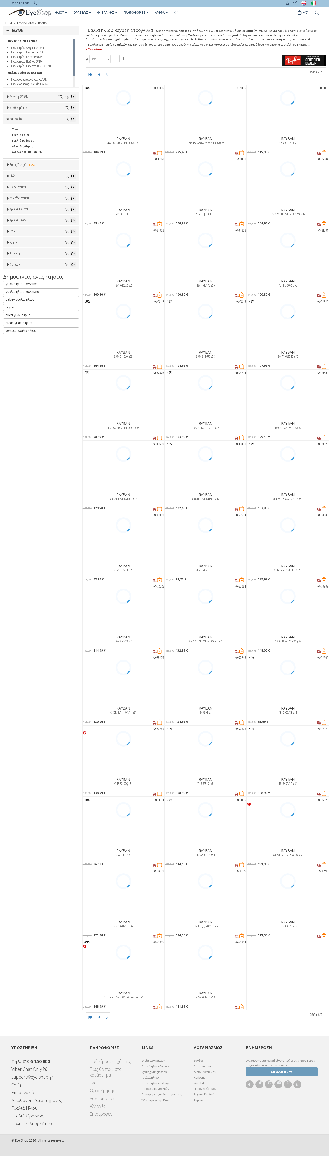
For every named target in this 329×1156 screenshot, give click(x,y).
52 (13, 124)
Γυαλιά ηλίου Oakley (155, 1083)
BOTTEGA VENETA (23, 370)
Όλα (16, 170)
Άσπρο (18, 466)
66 (13, 135)
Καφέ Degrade (23, 543)
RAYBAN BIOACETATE (25, 717)
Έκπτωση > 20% (22, 667)
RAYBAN (43, 23)
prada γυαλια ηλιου (19, 780)
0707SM (16, 434)
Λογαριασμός (202, 1066)
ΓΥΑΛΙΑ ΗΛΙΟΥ (25, 23)
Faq (93, 1083)
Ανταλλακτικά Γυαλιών (27, 216)
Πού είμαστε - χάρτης (110, 1061)
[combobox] (100, 59)
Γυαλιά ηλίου (150, 1077)
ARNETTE (17, 353)
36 (42, 113)
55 (42, 124)
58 (72, 124)
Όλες (17, 656)
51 (72, 118)
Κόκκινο (19, 494)
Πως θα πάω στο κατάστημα (106, 1072)
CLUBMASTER (20, 630)
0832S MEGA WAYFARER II (27, 440)
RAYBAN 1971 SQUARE (25, 711)
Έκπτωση (15, 645)
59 (13, 130)
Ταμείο (198, 1100)
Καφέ (17, 537)
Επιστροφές (101, 1114)
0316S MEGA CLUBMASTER (28, 417)
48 (42, 118)
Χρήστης (199, 1077)
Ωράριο (18, 1085)
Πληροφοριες (136, 12)
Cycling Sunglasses (154, 1072)
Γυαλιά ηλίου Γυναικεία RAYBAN (28, 52)
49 (52, 118)
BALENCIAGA (19, 358)
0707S (15, 429)
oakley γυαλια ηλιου (20, 757)
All (13, 569)
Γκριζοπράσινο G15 (26, 549)
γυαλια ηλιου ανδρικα (21, 741)
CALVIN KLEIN (20, 387)
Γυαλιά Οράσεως (23, 205)
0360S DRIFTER (21, 423)
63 (52, 130)
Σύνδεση (199, 1061)
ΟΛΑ (14, 107)
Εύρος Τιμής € (23, 228)
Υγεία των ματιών (153, 1061)
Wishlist (199, 1083)
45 (23, 118)
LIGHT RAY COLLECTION (26, 700)
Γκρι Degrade (22, 532)
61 (33, 130)
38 (62, 113)
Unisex (16, 273)
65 (72, 130)
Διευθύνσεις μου (205, 1072)
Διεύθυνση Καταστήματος (36, 1100)
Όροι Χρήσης (102, 1090)
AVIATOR (17, 613)
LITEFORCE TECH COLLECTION (30, 706)
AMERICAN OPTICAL (24, 342)
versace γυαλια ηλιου (21, 788)
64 (62, 130)
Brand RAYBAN (18, 319)
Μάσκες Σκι (19, 301)
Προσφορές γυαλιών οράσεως (162, 1094)
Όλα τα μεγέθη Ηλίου (156, 1100)
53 (23, 124)
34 (23, 113)
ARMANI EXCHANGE (23, 347)
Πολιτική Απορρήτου (31, 1124)
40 (72, 113)
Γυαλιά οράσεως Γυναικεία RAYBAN (29, 84)
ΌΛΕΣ (15, 689)
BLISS (15, 364)
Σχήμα (13, 591)
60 (23, 130)
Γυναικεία (18, 290)
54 (33, 124)
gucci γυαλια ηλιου (19, 772)
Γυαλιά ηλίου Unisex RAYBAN (26, 57)
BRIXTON (18, 375)
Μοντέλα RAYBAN (19, 395)
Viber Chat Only (29, 1069)
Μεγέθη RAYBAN (19, 96)
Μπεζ (17, 472)
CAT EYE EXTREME (22, 624)
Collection (15, 678)
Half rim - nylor (22, 580)
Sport (15, 279)
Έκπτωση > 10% (22, 662)
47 (33, 118)
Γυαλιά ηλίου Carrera (156, 1066)
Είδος (13, 256)
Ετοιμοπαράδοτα (25, 159)
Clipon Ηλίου (22, 520)
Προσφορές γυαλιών (155, 1089)
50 (62, 118)
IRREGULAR (19, 636)
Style (13, 558)
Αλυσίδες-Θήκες (22, 210)
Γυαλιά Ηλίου (20, 199)
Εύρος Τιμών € (19, 239)
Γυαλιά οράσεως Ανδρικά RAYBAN (29, 79)
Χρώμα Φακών (18, 504)
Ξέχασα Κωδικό (204, 1094)
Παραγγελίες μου (205, 1089)
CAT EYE (16, 619)
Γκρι (16, 526)
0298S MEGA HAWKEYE (25, 412)
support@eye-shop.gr (32, 1077)
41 (13, 118)
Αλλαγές (97, 1106)
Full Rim (17, 575)
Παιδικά (17, 295)
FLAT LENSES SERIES (24, 694)
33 (13, 113)
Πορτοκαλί (21, 483)
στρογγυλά (19, 607)
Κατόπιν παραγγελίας (28, 164)
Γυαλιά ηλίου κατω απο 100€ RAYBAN (31, 66)
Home (9, 23)
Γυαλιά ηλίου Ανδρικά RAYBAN (27, 47)
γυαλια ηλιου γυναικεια (22, 749)
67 (23, 135)
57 (62, 124)
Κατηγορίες (16, 182)
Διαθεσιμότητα (18, 148)
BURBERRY (18, 381)
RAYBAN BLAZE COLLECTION (29, 723)
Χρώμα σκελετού (19, 450)
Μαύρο (18, 489)
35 (33, 113)
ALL (16, 461)
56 (52, 124)
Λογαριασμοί (102, 1098)
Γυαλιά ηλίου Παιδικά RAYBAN (27, 61)
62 (42, 130)
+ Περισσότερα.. (94, 49)
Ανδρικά (17, 284)
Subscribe (281, 1072)
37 (52, 113)
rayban (10, 765)
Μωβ (17, 477)
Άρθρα (161, 12)
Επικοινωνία (23, 1092)
